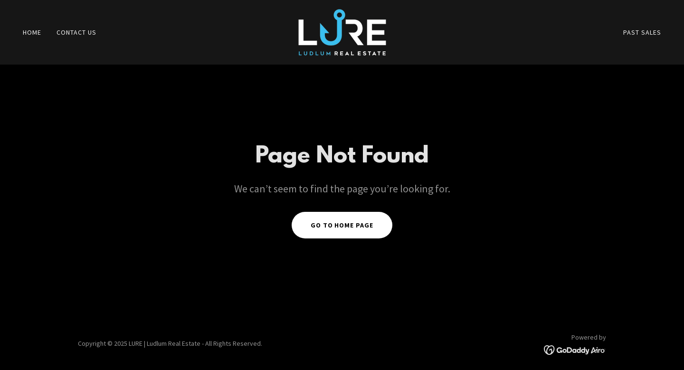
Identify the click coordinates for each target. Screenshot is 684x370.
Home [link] (32, 32)
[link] (342, 31)
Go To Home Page (342, 225)
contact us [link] (76, 32)
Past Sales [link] (642, 32)
